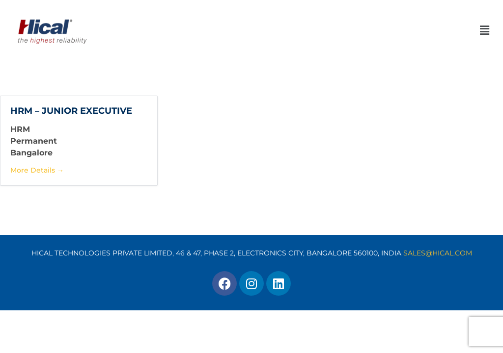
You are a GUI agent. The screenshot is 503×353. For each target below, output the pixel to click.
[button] (302, 30)
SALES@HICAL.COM (437, 253)
